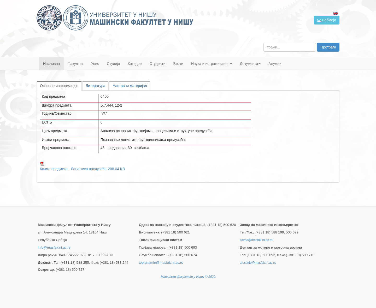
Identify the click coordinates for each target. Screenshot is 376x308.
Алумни (274, 63)
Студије (113, 63)
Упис (95, 63)
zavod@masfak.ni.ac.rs (256, 240)
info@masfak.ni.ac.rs (54, 247)
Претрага (328, 47)
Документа (250, 63)
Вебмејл (326, 20)
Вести (178, 63)
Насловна (51, 63)
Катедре (135, 63)
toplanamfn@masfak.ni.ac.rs (161, 262)
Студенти (157, 63)
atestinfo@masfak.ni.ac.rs (258, 262)
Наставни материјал (130, 86)
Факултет (75, 63)
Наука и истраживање (211, 63)
